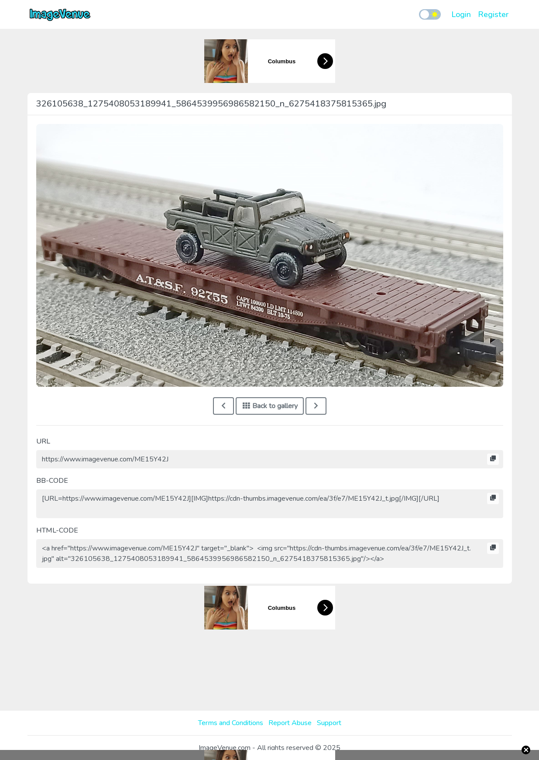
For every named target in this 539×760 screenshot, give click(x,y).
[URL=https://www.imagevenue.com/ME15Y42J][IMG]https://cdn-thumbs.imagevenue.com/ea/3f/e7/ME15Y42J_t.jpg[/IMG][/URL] (269, 503)
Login (461, 14)
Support (329, 723)
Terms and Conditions (230, 723)
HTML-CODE (57, 530)
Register (493, 14)
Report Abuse (290, 723)
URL (43, 441)
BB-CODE (52, 480)
